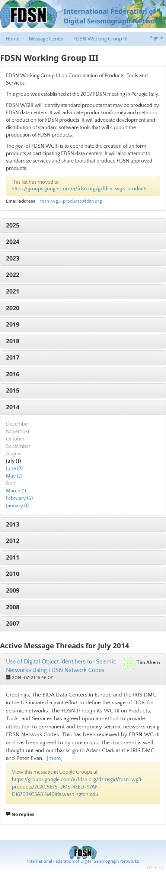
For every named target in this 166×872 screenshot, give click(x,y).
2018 (12, 341)
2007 (12, 623)
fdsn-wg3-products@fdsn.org (71, 201)
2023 (12, 258)
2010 (12, 574)
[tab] (83, 226)
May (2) (14, 476)
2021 (12, 291)
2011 (12, 557)
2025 (12, 225)
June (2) (14, 469)
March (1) (16, 491)
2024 (12, 241)
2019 (12, 324)
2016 (12, 374)
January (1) (17, 506)
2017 (12, 357)
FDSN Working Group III (100, 39)
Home (12, 39)
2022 (12, 275)
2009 (12, 590)
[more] (55, 758)
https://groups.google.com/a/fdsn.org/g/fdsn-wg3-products (79, 189)
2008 (12, 607)
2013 (12, 524)
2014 (12, 407)
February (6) (19, 498)
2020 (12, 308)
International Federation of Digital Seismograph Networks (83, 861)
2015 (12, 390)
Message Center (46, 39)
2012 (12, 541)
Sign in (156, 38)
